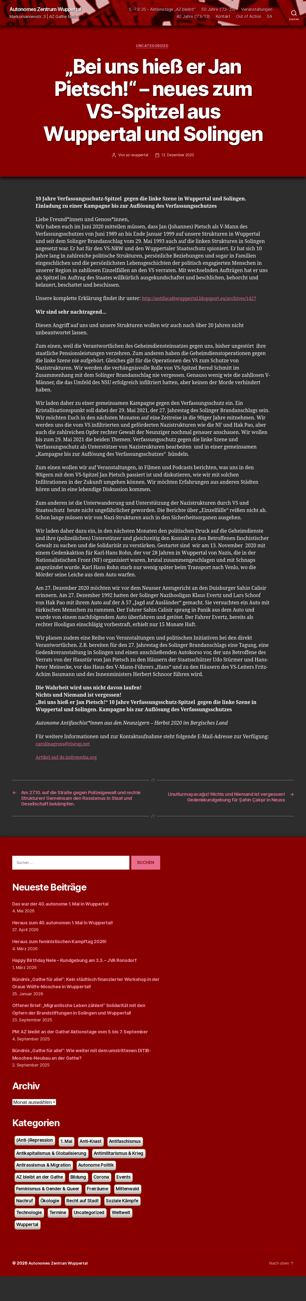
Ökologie (52, 1224)
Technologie (30, 1236)
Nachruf (25, 1224)
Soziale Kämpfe (130, 1224)
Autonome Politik (104, 1186)
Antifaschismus (135, 1161)
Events (131, 1198)
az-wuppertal (135, 156)
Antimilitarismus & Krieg (128, 1173)
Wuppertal (28, 1249)
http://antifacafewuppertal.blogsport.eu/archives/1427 (205, 300)
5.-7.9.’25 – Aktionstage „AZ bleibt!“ (162, 9)
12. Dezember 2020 (178, 156)
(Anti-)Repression (36, 1160)
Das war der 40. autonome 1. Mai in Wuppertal (66, 915)
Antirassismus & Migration (46, 1186)
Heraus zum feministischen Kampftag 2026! (63, 953)
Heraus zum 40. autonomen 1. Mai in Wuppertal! (68, 934)
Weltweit (130, 1236)
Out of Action (248, 16)
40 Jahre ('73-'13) (193, 16)
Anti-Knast (97, 1161)
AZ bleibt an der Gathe (42, 1198)
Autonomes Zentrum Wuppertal (49, 9)
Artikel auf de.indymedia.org (69, 758)
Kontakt (223, 16)
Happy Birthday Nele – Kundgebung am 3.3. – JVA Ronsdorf (81, 972)
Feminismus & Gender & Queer (51, 1211)
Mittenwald (137, 1211)
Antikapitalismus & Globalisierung (54, 1173)
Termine (61, 1236)
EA (269, 16)
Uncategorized (152, 47)
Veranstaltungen (256, 9)
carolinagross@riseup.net (66, 745)
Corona (108, 1198)
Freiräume (105, 1211)
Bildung (83, 1198)
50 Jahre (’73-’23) (218, 9)
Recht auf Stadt (87, 1224)
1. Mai (71, 1161)
